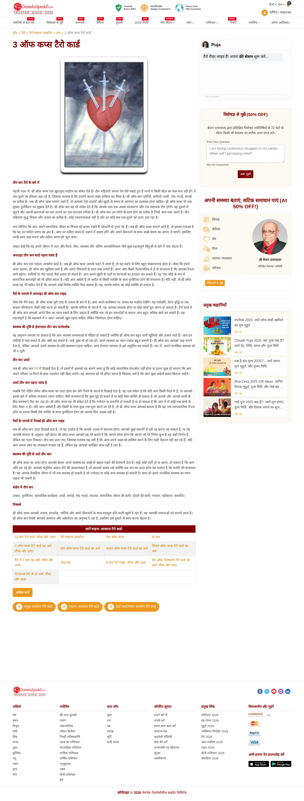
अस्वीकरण (160, 758)
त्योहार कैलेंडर (67, 731)
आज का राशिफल (70, 742)
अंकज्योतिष (66, 726)
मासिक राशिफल (69, 753)
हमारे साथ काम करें (165, 726)
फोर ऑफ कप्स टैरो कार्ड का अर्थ (80, 548)
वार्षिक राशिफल (68, 758)
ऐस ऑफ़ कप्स (115, 537)
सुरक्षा (157, 753)
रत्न (109, 720)
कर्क (15, 731)
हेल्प (280, 4)
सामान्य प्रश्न (160, 731)
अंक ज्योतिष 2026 (212, 742)
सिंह (15, 736)
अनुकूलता (65, 764)
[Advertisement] (152, 651)
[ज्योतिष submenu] (258, 23)
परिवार (212, 268)
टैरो (23, 33)
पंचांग (63, 720)
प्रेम (209, 239)
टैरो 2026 (206, 736)
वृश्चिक (17, 753)
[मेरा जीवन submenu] (174, 23)
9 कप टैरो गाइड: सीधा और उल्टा (126, 562)
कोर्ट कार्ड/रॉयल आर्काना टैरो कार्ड (136, 606)
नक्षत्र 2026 (207, 747)
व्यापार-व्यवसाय (217, 258)
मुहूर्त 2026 (207, 726)
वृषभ (15, 720)
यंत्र (108, 726)
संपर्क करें (159, 720)
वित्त (210, 249)
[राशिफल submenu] (217, 23)
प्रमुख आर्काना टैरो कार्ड (38, 606)
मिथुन (16, 726)
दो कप (156, 537)
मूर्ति (109, 736)
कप (58, 33)
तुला (15, 747)
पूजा (109, 715)
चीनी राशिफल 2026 (212, 753)
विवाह (211, 220)
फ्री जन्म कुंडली (68, 715)
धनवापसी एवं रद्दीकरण (166, 747)
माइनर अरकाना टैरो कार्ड (84, 606)
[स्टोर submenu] (193, 23)
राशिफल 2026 (209, 715)
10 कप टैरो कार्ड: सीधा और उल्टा (35, 537)
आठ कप (65, 562)
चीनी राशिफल (67, 774)
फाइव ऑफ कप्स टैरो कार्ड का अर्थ (127, 548)
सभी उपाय (113, 742)
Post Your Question (218, 141)
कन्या (15, 742)
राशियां (17, 706)
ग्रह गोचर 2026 (210, 720)
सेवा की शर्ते (160, 742)
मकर (15, 764)
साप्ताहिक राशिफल (70, 747)
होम (15, 33)
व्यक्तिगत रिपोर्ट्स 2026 (214, 731)
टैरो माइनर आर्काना (41, 33)
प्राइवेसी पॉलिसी (163, 736)
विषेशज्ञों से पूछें (215, 283)
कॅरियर (211, 229)
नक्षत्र (62, 769)
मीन (15, 774)
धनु (14, 758)
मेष (14, 715)
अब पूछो (245, 174)
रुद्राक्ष (110, 731)
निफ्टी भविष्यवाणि (70, 736)
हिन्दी (271, 4)
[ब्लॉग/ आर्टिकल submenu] (290, 23)
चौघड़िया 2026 (209, 758)
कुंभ (15, 769)
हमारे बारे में (160, 715)
